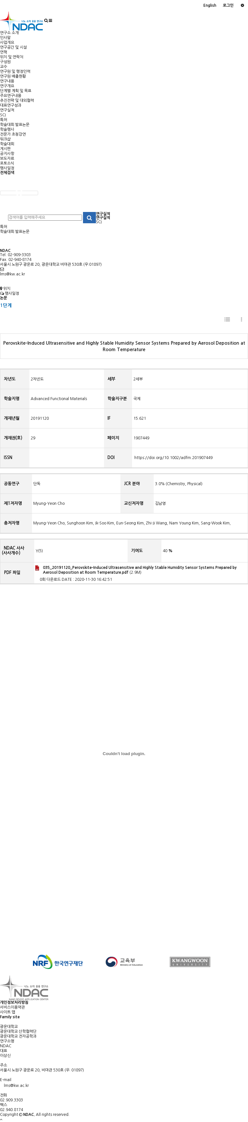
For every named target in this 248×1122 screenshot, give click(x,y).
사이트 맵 (7, 1012)
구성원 (5, 62)
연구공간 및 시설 (13, 47)
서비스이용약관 (12, 1007)
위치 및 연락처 (11, 57)
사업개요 (7, 42)
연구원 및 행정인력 (15, 71)
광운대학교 (9, 1027)
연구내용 (7, 81)
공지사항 (7, 154)
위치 (5, 289)
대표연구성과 (10, 105)
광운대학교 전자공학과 (18, 1036)
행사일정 (7, 168)
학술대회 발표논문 (14, 125)
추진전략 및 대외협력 (17, 100)
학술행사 (7, 129)
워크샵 (5, 139)
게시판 (5, 149)
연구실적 (7, 110)
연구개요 (7, 86)
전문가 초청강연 (13, 134)
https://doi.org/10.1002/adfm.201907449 (172, 458)
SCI (3, 115)
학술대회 (7, 144)
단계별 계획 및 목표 (15, 91)
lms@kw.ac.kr (12, 274)
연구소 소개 (9, 33)
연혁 (3, 52)
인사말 (5, 38)
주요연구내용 (10, 96)
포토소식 (7, 163)
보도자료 (7, 158)
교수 (3, 67)
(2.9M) (136, 569)
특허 (3, 120)
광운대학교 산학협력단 (18, 1031)
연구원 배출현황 (13, 76)
